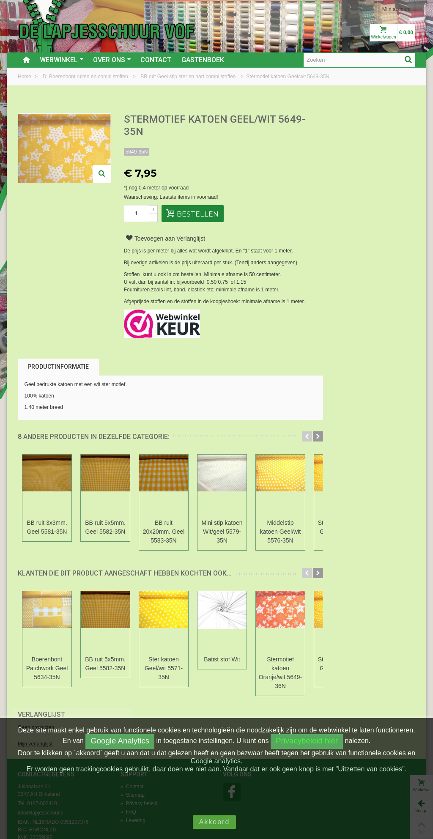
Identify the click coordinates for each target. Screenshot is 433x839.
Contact (155, 60)
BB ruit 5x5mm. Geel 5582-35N (105, 527)
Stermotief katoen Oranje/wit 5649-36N (280, 672)
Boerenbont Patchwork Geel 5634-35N (47, 668)
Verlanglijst (349, 120)
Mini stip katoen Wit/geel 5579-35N (221, 531)
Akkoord (214, 821)
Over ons (112, 60)
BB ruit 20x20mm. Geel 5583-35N (164, 531)
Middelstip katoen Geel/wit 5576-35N (280, 531)
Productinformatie (58, 366)
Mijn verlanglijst (343, 149)
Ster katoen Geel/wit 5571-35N (164, 668)
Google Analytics (119, 740)
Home (25, 77)
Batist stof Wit (222, 659)
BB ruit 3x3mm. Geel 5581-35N (47, 527)
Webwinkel (62, 60)
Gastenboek (202, 60)
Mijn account (396, 9)
